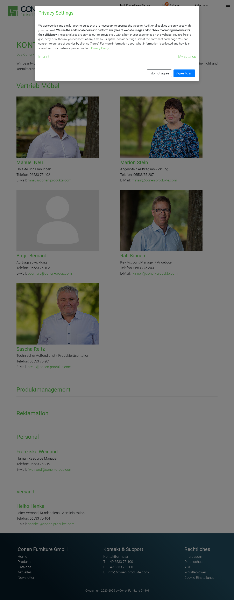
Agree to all (184, 73)
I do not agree (159, 73)
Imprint (43, 56)
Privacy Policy (100, 48)
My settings (187, 56)
